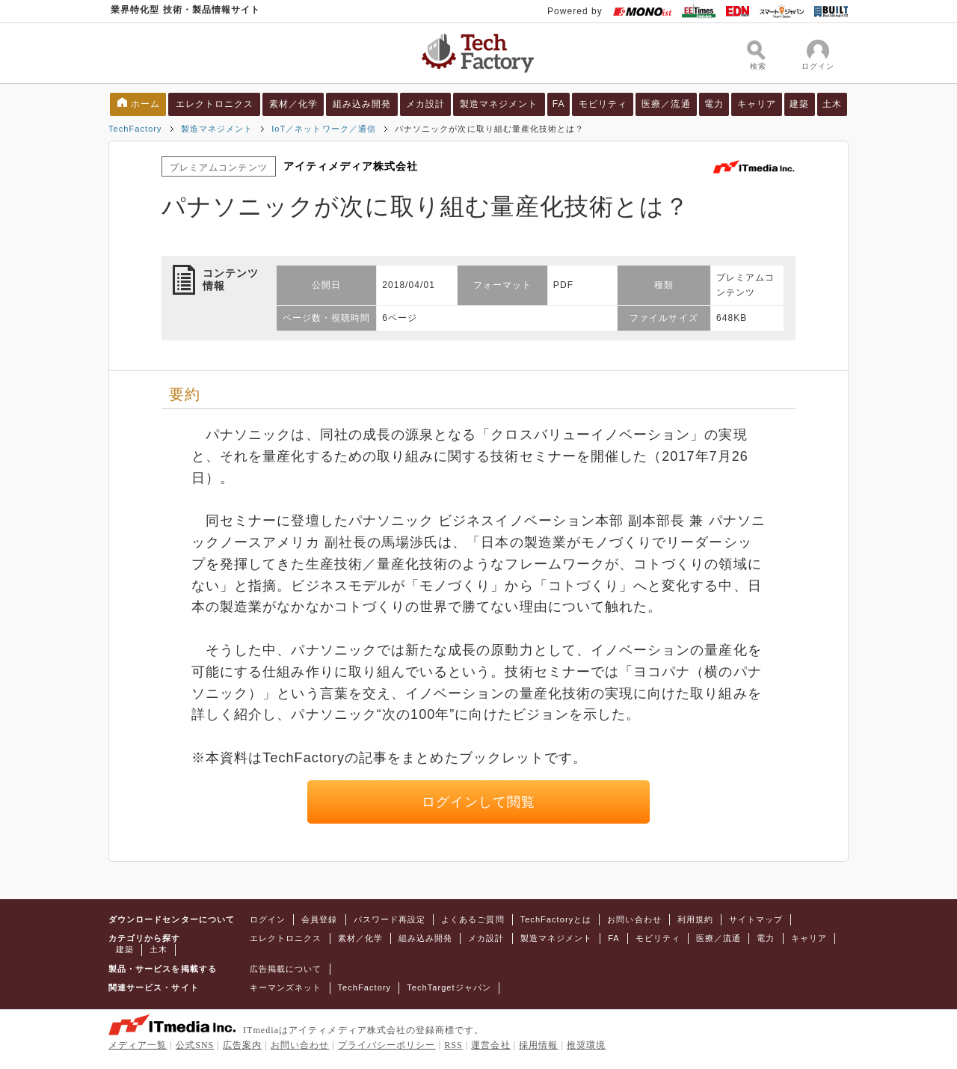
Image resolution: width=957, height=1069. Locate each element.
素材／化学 (293, 104)
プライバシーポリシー (387, 1045)
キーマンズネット (286, 987)
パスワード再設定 (390, 919)
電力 (714, 104)
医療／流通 (665, 104)
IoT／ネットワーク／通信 (323, 128)
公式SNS (195, 1045)
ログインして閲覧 (479, 801)
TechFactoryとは (556, 919)
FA (559, 104)
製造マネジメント (499, 104)
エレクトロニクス (215, 104)
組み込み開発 (362, 104)
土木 (832, 104)
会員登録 (319, 919)
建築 (799, 104)
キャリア (756, 104)
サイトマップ (756, 919)
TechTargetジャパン (449, 987)
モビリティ (603, 104)
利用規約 (695, 919)
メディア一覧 (137, 1045)
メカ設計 (425, 104)
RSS (453, 1045)
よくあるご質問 (472, 919)
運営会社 (490, 1045)
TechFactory (135, 128)
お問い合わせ (634, 919)
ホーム (145, 104)
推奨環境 (586, 1045)
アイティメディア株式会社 (351, 166)
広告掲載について (286, 968)
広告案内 (242, 1045)
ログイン (268, 919)
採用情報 (538, 1045)
